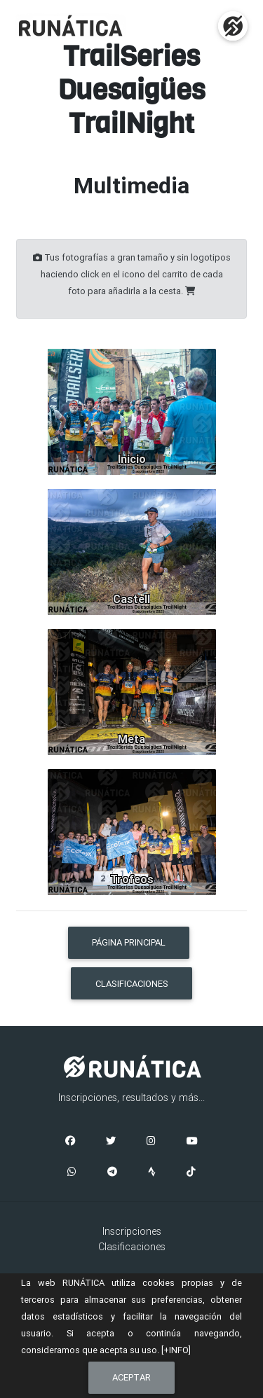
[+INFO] (176, 1350)
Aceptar (131, 1377)
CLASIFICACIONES (131, 984)
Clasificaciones (132, 1246)
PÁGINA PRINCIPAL (129, 942)
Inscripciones (131, 1231)
